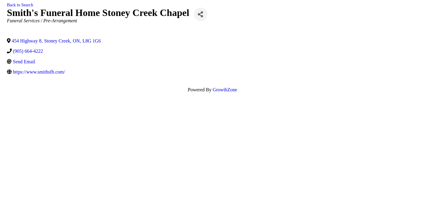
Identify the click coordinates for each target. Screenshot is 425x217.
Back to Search (20, 4)
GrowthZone (224, 89)
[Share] (200, 14)
